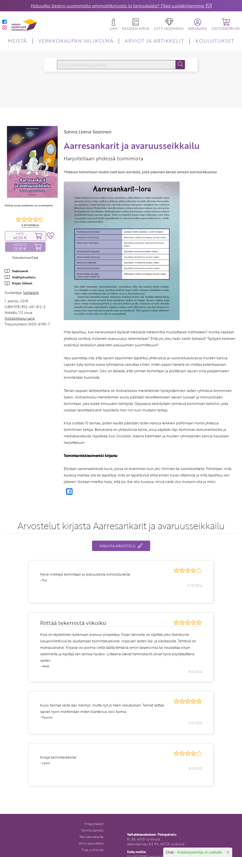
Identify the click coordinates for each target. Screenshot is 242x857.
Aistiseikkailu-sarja (20, 318)
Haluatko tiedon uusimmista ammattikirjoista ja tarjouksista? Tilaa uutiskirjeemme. (118, 5)
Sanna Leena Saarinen (87, 131)
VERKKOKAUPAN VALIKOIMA (75, 40)
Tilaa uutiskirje (92, 849)
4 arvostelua (30, 225)
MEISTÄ (17, 40)
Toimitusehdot (92, 830)
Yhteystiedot (93, 823)
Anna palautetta (91, 843)
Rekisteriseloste (91, 836)
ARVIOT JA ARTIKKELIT (154, 40)
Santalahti (31, 292)
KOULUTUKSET (214, 40)
